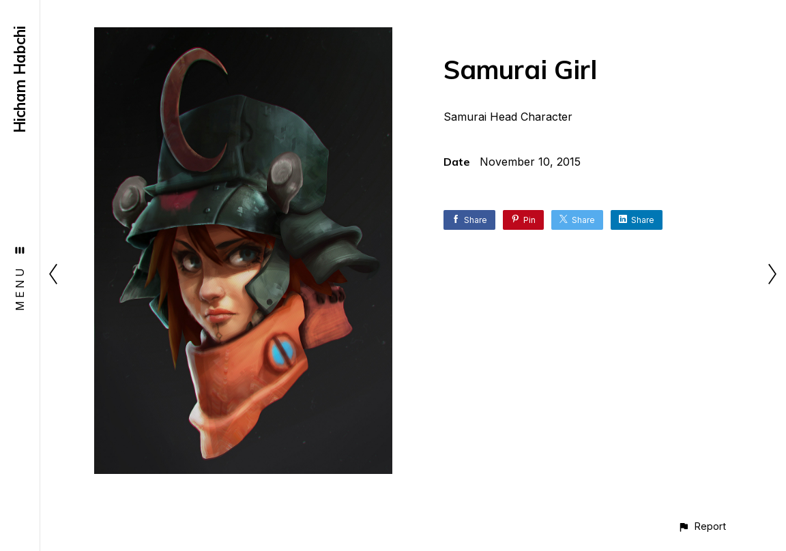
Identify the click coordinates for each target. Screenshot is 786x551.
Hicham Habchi (19, 79)
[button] (701, 526)
